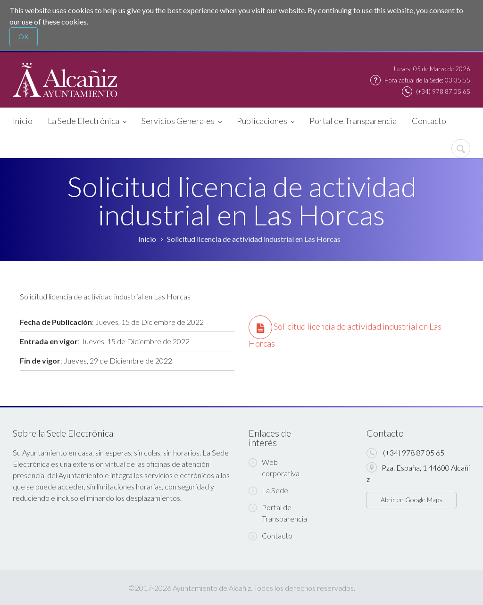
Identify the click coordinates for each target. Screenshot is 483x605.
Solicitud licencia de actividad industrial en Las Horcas (254, 238)
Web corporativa (274, 467)
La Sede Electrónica (87, 122)
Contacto (429, 121)
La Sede (268, 490)
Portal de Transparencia (353, 121)
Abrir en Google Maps (411, 500)
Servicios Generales (182, 122)
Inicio (23, 121)
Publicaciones (265, 122)
